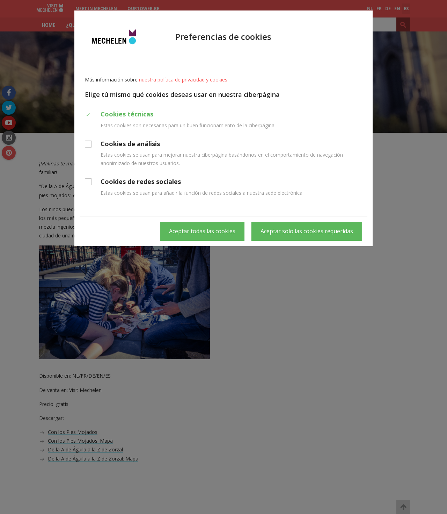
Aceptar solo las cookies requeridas (307, 231)
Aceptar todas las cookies (202, 231)
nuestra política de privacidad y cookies (183, 79)
